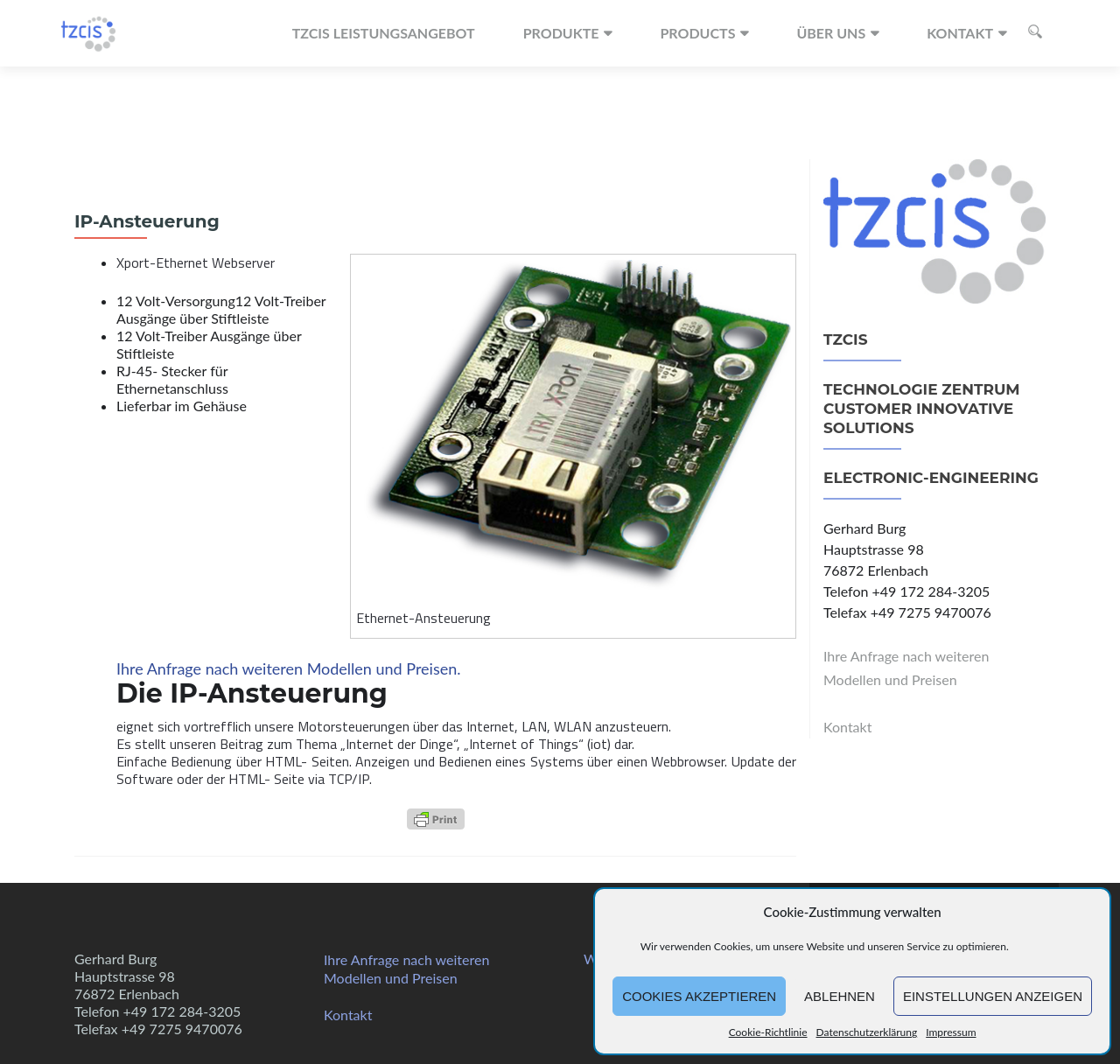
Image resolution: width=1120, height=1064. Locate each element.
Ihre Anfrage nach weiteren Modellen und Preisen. (288, 668)
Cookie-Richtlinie (768, 1032)
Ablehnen (839, 996)
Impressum (951, 1032)
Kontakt (960, 32)
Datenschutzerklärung (867, 1032)
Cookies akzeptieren (699, 996)
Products (697, 32)
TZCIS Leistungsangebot (383, 32)
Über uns (830, 32)
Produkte (561, 32)
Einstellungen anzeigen (992, 996)
